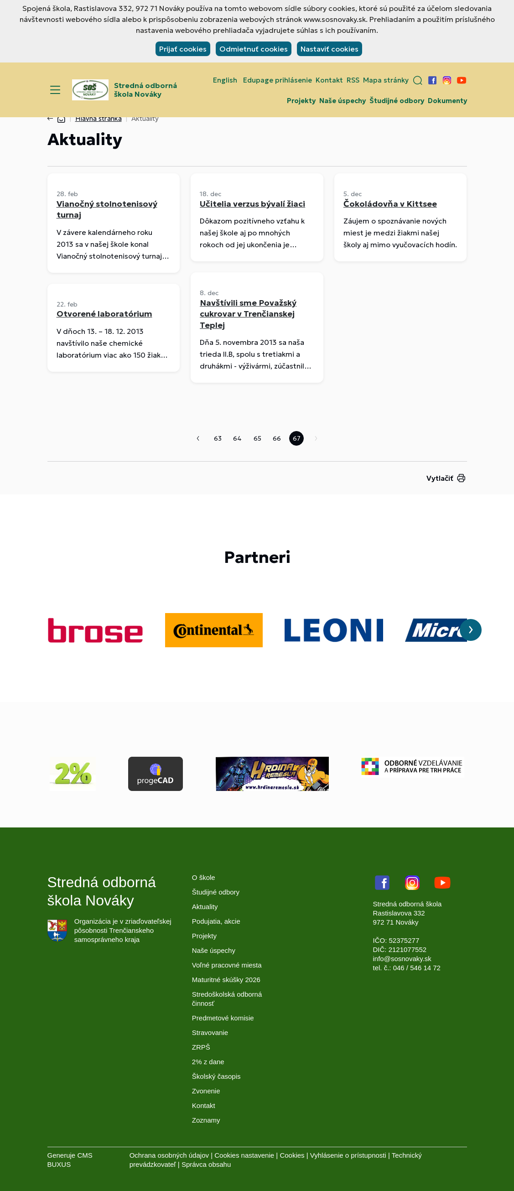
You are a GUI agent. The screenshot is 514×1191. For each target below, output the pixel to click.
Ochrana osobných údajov (169, 1155)
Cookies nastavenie (244, 1155)
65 (257, 438)
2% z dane (208, 1062)
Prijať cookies (183, 48)
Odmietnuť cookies (253, 48)
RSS (353, 80)
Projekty (301, 101)
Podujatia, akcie (216, 921)
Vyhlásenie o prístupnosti (348, 1155)
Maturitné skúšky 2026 (226, 979)
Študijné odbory (396, 101)
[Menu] (55, 90)
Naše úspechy (342, 101)
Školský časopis (216, 1076)
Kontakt (329, 80)
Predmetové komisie (223, 1018)
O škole (203, 877)
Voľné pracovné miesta (227, 965)
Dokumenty (447, 101)
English (225, 80)
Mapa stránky (386, 80)
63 (218, 438)
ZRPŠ (201, 1047)
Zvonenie (206, 1091)
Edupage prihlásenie (277, 80)
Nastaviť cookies (329, 48)
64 (237, 438)
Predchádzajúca (198, 438)
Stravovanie (210, 1032)
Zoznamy (206, 1120)
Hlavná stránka (98, 118)
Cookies (292, 1155)
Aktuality (205, 906)
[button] (417, 80)
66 (277, 438)
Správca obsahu (206, 1164)
